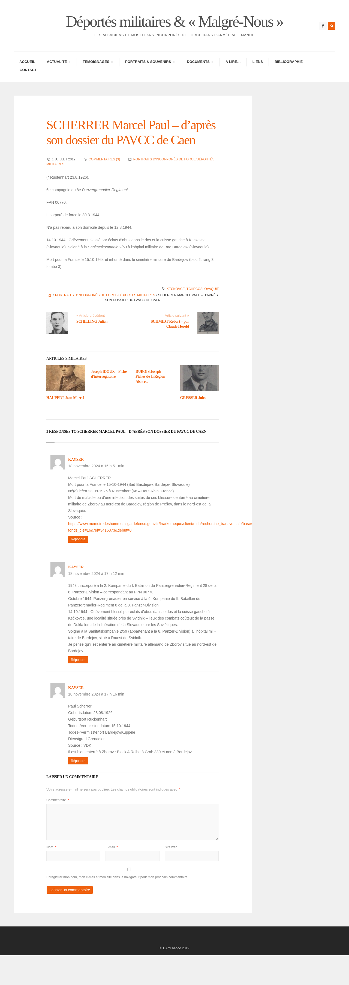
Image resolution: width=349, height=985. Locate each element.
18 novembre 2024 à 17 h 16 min (96, 724)
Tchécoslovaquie (202, 319)
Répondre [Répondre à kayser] (78, 569)
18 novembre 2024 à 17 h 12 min (96, 603)
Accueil (27, 76)
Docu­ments (199, 77)
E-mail (112, 877)
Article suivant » (177, 345)
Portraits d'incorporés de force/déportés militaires (105, 325)
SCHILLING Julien (91, 351)
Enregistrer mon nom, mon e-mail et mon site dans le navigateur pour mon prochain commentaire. (117, 907)
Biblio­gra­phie (289, 76)
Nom (51, 877)
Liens (257, 76)
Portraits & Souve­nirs (149, 77)
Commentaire (57, 830)
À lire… (233, 76)
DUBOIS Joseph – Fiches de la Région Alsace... (150, 406)
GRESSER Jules (193, 427)
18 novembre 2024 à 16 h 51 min (96, 495)
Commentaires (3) (104, 189)
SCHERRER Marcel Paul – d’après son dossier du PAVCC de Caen (129, 154)
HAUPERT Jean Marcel (65, 427)
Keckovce (176, 319)
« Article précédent (90, 345)
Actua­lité (59, 77)
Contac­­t (28, 85)
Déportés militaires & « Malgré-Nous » (174, 28)
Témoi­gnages (97, 77)
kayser (76, 489)
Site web (171, 877)
